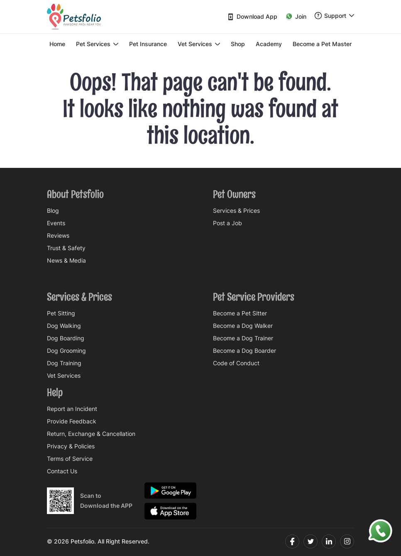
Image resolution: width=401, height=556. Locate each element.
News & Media (66, 260)
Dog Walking (64, 326)
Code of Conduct (236, 363)
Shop (238, 43)
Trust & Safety (66, 248)
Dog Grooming (66, 351)
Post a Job (227, 223)
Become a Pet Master (322, 43)
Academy (269, 43)
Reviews (58, 236)
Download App (252, 16)
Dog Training (64, 363)
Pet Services (97, 43)
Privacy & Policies (71, 446)
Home (57, 43)
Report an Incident (72, 409)
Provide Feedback (71, 421)
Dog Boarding (65, 338)
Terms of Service (70, 459)
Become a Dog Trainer (243, 338)
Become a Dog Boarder (244, 351)
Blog (53, 211)
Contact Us (62, 471)
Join (296, 16)
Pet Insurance (148, 43)
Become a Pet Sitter (240, 313)
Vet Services (199, 43)
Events (56, 223)
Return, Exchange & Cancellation (91, 434)
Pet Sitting (61, 313)
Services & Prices (236, 211)
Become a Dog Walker (243, 326)
